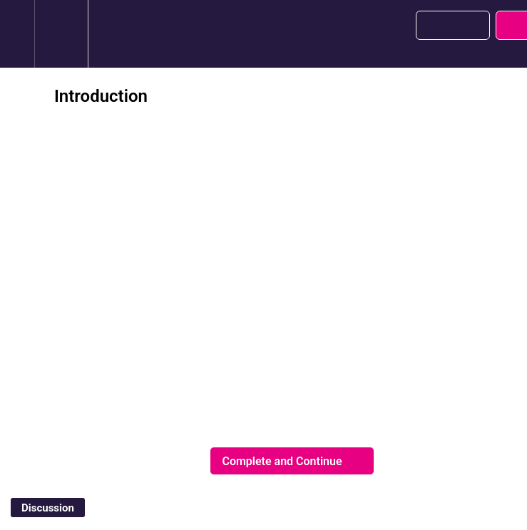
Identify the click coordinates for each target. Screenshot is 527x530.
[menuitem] (61, 34)
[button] (17, 34)
